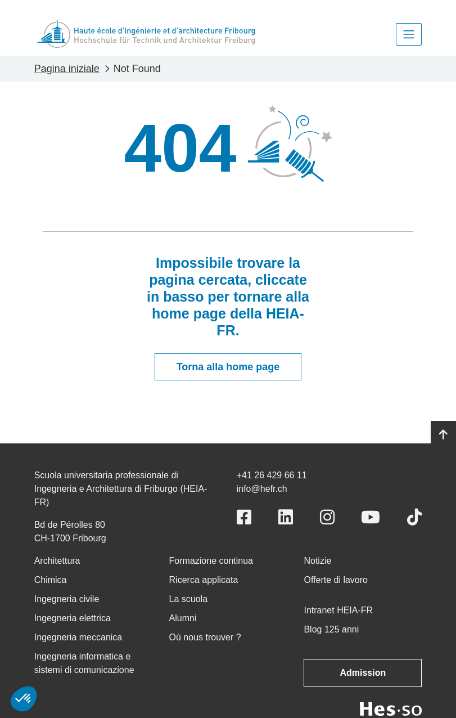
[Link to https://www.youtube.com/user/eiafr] (370, 517)
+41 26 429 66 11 (272, 475)
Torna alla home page (228, 367)
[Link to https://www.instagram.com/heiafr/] (327, 517)
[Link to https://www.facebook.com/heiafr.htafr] (244, 517)
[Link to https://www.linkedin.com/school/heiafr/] (285, 517)
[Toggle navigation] (409, 34)
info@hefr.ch (262, 488)
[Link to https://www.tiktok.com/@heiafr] (414, 517)
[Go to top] (443, 435)
